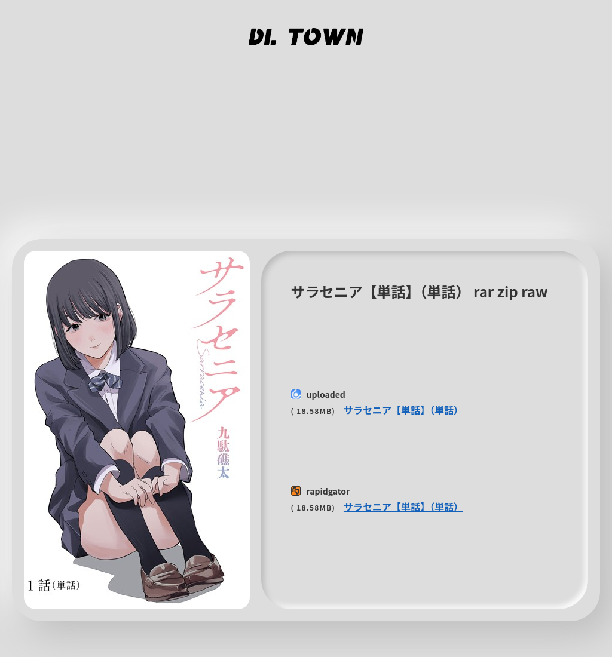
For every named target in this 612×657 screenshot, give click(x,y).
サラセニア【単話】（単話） (403, 410)
